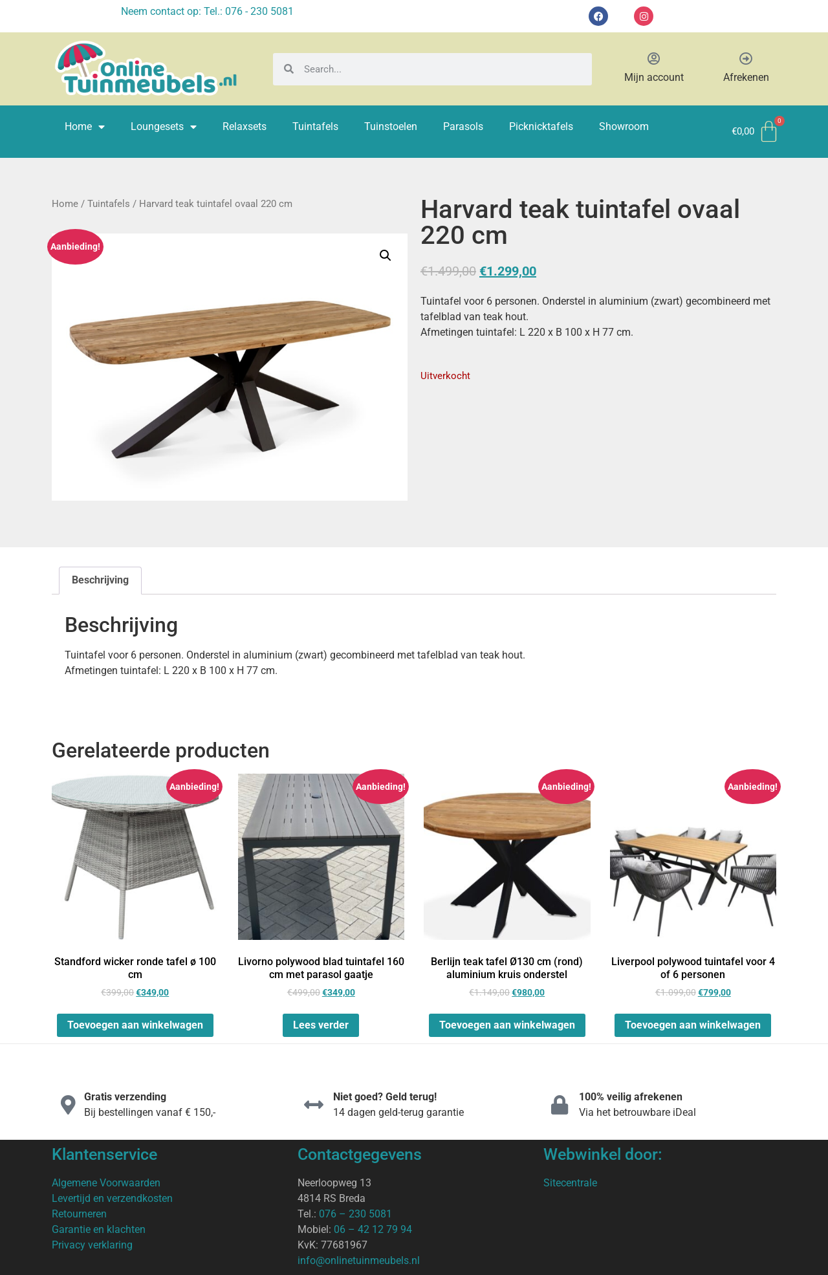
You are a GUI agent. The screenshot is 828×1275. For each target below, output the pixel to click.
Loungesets (164, 126)
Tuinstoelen (390, 126)
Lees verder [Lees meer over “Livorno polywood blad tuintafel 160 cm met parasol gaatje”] (321, 1025)
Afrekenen (746, 77)
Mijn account (654, 77)
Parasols (463, 126)
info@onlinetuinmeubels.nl (359, 1260)
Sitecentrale (570, 1183)
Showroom (624, 126)
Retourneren (79, 1214)
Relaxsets (245, 126)
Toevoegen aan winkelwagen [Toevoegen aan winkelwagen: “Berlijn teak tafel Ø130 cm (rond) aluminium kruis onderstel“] (507, 1025)
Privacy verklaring (92, 1245)
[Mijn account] (654, 58)
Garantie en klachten (99, 1229)
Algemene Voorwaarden (106, 1183)
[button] (385, 255)
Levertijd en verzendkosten (112, 1198)
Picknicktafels (541, 126)
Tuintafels (315, 126)
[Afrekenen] (745, 58)
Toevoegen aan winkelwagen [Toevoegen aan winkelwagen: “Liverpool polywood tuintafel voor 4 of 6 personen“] (693, 1025)
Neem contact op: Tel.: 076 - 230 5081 (207, 11)
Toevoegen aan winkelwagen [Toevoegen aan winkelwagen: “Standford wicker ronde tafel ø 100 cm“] (135, 1025)
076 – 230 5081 (355, 1214)
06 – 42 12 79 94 (373, 1229)
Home (85, 126)
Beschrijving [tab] (100, 580)
